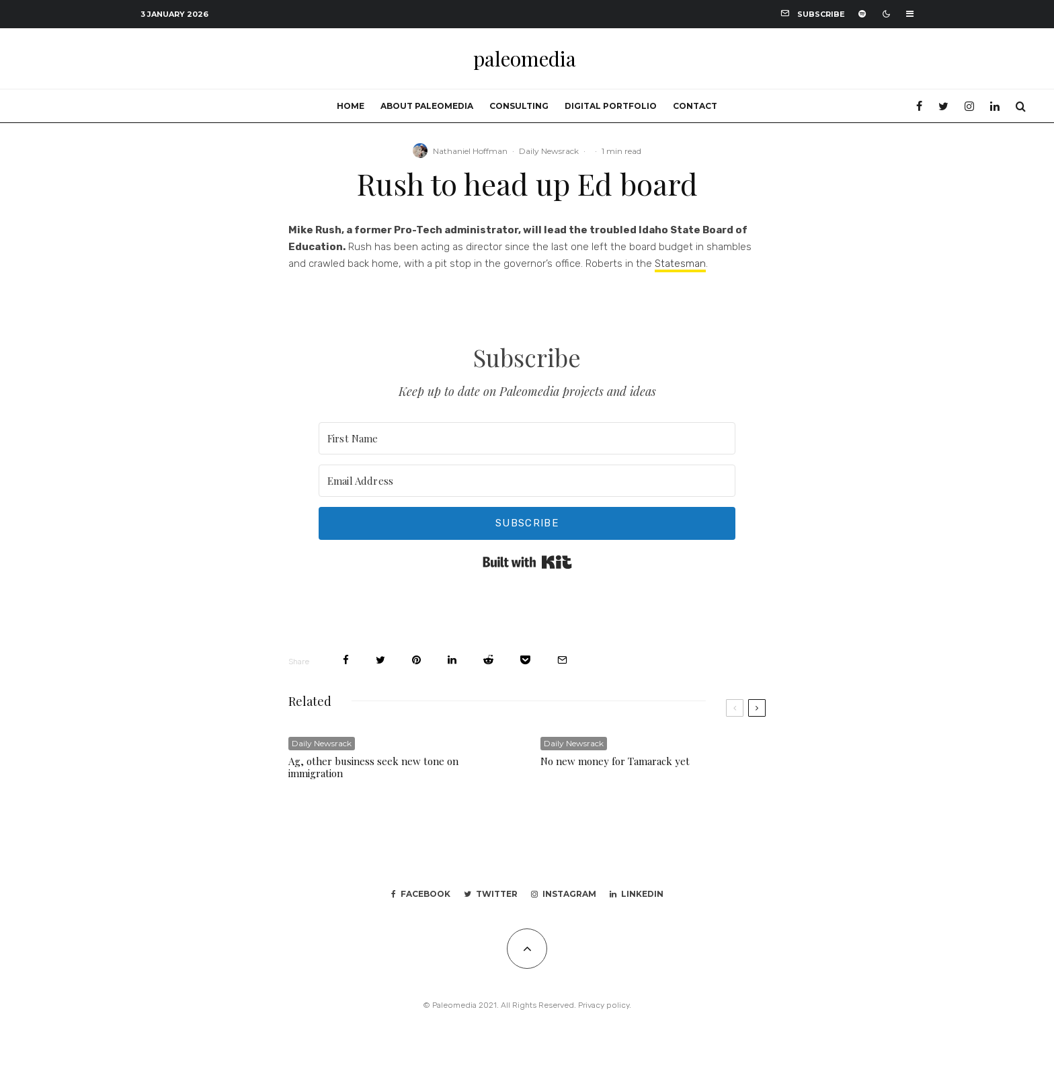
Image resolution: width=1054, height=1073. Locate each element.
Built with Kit (527, 562)
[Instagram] (969, 106)
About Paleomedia (426, 106)
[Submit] (488, 660)
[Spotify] (862, 14)
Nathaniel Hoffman (470, 151)
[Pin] (416, 660)
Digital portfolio (611, 106)
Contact (695, 106)
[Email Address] (527, 481)
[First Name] (527, 438)
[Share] (346, 660)
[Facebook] (919, 106)
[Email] (562, 660)
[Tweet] (380, 660)
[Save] (525, 660)
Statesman (680, 263)
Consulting (519, 106)
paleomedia (524, 58)
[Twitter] (943, 106)
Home (350, 106)
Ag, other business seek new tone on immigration (373, 767)
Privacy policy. (604, 1005)
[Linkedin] (995, 106)
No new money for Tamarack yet (615, 761)
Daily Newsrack (549, 151)
